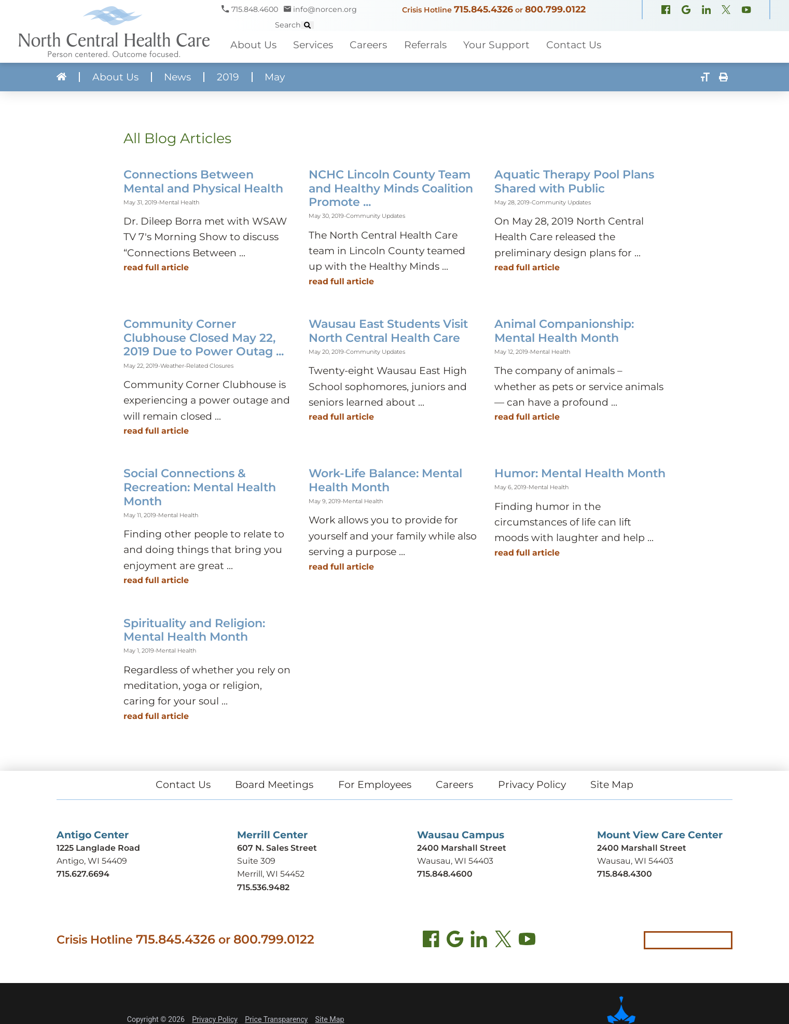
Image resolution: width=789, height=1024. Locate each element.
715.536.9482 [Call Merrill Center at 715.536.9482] (263, 887)
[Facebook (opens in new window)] (665, 10)
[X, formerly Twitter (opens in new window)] (726, 10)
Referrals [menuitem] (425, 45)
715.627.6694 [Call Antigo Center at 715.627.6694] (83, 874)
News (177, 77)
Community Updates (375, 215)
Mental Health (179, 202)
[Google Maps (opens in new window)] (686, 10)
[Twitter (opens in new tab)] (503, 941)
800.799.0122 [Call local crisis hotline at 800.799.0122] (273, 939)
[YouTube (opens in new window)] (746, 10)
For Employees (374, 785)
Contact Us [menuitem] (573, 45)
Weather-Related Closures (196, 365)
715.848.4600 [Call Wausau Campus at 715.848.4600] (445, 874)
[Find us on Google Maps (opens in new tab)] (455, 941)
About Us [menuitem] (253, 45)
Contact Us (183, 785)
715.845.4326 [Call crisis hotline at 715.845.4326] (175, 939)
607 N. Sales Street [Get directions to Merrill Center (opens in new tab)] (277, 848)
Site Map (611, 785)
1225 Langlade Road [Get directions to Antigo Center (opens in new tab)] (98, 848)
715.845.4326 (483, 9)
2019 (228, 77)
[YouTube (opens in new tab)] (527, 941)
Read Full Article (156, 267)
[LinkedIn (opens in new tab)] (478, 941)
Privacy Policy (532, 785)
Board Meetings (274, 785)
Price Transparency (276, 1019)
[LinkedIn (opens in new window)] (706, 10)
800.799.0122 (555, 9)
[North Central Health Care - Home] (111, 31)
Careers (454, 785)
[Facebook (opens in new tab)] (431, 941)
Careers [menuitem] (368, 45)
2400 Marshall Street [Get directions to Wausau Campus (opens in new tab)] (461, 848)
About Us (115, 77)
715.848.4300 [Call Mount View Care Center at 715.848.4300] (624, 874)
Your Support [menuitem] (496, 45)
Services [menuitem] (313, 45)
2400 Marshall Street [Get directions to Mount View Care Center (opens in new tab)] (641, 848)
